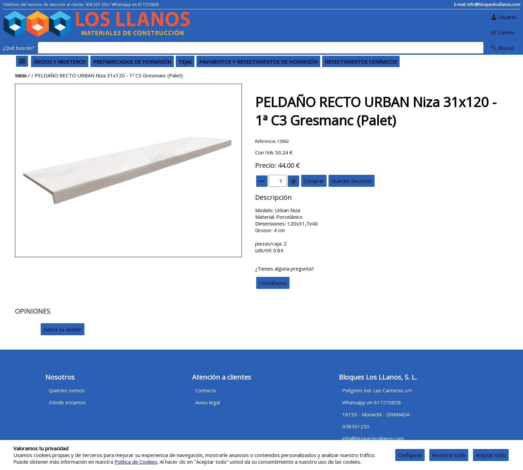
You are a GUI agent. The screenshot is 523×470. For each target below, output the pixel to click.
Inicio (21, 75)
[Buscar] (261, 48)
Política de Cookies (135, 461)
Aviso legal (207, 402)
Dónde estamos (67, 402)
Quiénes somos (67, 390)
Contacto (205, 390)
